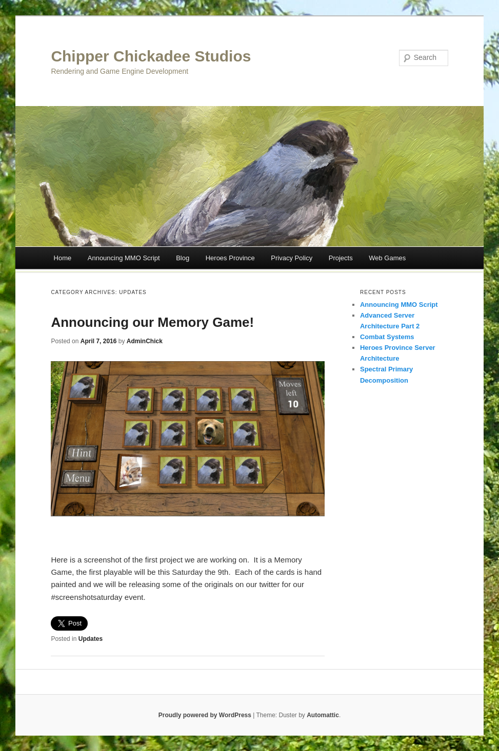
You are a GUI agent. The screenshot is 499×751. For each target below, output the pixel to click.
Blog (182, 258)
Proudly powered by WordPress (204, 715)
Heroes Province (230, 258)
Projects (341, 258)
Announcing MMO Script (124, 258)
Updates (90, 638)
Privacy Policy (291, 258)
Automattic (323, 715)
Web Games (387, 258)
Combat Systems (387, 337)
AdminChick (145, 341)
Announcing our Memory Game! (152, 322)
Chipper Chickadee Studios (151, 56)
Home (63, 258)
